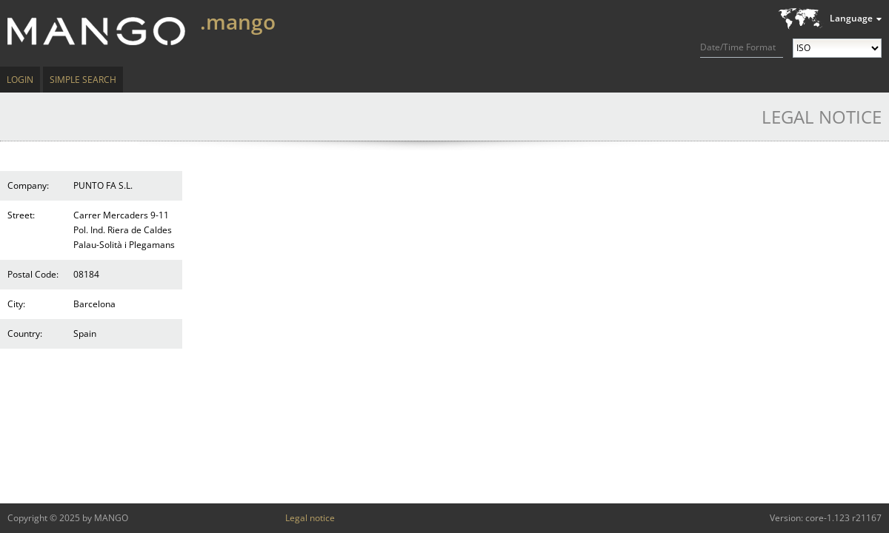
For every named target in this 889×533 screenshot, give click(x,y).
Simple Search (83, 79)
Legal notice (310, 518)
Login (20, 79)
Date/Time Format (738, 47)
